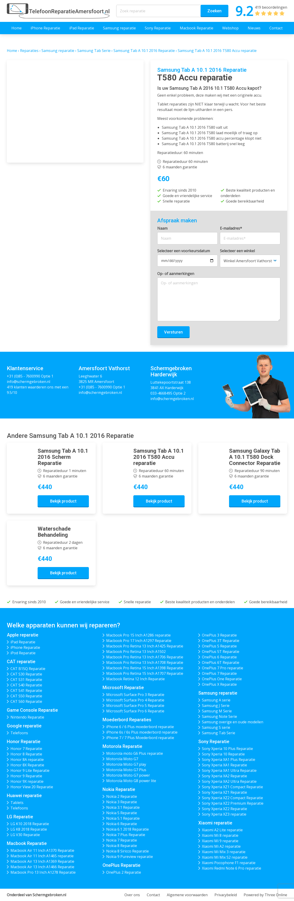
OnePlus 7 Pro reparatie (222, 667)
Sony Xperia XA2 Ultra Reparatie (229, 781)
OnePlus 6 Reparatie (219, 657)
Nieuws (254, 28)
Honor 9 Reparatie (26, 775)
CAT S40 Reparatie (26, 685)
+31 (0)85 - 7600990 (23, 376)
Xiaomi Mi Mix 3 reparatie (223, 851)
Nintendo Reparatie (27, 717)
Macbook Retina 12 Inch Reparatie (135, 678)
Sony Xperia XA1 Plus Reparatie (228, 759)
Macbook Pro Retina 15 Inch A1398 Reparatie (144, 667)
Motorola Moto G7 (122, 758)
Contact (276, 28)
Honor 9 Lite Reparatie (29, 770)
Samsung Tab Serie (94, 50)
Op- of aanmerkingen (175, 273)
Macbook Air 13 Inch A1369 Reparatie (42, 861)
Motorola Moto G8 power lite (131, 780)
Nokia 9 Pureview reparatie (129, 856)
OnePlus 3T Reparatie (220, 640)
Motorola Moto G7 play (126, 764)
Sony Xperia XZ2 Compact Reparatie (232, 797)
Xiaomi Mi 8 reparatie (220, 835)
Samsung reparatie (119, 28)
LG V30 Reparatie (25, 834)
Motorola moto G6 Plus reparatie (134, 753)
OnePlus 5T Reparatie (220, 651)
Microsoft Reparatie (123, 687)
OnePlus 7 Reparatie (219, 673)
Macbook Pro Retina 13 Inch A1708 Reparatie (144, 662)
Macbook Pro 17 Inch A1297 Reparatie (138, 640)
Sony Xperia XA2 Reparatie (224, 775)
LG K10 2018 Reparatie (29, 823)
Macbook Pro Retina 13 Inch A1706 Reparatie (144, 657)
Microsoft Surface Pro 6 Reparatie (135, 711)
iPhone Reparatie (45, 28)
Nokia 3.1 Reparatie (123, 807)
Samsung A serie (216, 700)
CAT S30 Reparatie (26, 674)
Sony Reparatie (158, 28)
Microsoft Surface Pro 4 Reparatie (135, 700)
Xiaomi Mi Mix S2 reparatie (225, 857)
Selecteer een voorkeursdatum (183, 250)
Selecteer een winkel (237, 250)
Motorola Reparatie (122, 746)
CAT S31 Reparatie (26, 679)
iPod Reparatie (23, 652)
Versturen (173, 332)
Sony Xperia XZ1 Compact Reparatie (232, 786)
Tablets (16, 802)
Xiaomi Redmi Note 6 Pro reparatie (231, 868)
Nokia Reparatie (119, 789)
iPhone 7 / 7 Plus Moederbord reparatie (140, 737)
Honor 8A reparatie (27, 759)
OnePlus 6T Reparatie (220, 662)
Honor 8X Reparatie (27, 765)
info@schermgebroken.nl (28, 381)
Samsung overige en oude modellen (232, 721)
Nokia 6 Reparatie (121, 823)
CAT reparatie (21, 661)
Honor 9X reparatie (27, 781)
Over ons (132, 894)
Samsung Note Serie (219, 716)
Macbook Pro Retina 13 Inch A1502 (136, 651)
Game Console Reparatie (32, 710)
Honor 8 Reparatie (26, 754)
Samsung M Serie (217, 711)
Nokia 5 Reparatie (121, 812)
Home (16, 28)
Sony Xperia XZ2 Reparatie (224, 808)
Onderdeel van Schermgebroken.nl (36, 894)
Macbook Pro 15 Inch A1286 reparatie (138, 635)
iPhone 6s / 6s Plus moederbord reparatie (142, 732)
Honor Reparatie (23, 741)
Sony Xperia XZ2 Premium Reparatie (232, 803)
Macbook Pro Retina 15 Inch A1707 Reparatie (144, 673)
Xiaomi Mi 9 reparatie (220, 840)
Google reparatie (24, 726)
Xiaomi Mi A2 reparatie (221, 846)
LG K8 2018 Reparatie (28, 829)
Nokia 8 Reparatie (121, 845)
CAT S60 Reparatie (26, 701)
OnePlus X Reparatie (219, 684)
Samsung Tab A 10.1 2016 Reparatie (144, 50)
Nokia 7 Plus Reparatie (125, 834)
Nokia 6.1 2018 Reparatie (127, 829)
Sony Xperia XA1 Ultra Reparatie (229, 770)
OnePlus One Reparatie (222, 678)
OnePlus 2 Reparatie (123, 872)
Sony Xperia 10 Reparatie (223, 754)
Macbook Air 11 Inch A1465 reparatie (42, 855)
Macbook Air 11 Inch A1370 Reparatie (42, 850)
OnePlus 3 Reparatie (219, 635)
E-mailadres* (231, 228)
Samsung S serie (216, 727)
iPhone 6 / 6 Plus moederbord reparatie (140, 726)
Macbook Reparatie (196, 28)
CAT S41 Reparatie (26, 690)
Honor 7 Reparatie (26, 748)
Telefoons (19, 732)
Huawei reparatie (24, 795)
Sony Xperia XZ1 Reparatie (224, 792)
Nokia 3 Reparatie (121, 801)
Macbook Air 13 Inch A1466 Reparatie (42, 866)
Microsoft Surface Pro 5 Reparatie (135, 705)
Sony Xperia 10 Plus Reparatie (227, 748)
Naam (162, 228)
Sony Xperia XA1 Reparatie (224, 765)
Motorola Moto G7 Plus (126, 769)
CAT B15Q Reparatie (27, 668)
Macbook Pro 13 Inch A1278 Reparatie (43, 872)
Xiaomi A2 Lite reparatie (222, 829)
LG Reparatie (20, 816)
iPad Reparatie (81, 28)
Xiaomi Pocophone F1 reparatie (228, 862)
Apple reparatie (22, 635)
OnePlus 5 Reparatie (219, 646)
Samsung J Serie (216, 705)
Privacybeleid (225, 894)
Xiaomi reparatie (215, 823)
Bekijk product (63, 501)
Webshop (230, 28)
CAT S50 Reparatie (26, 695)
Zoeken (214, 10)
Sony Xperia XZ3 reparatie (224, 814)
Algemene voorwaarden (187, 894)
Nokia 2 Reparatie (121, 796)
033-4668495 (161, 393)
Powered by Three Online (265, 894)
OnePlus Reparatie (121, 865)
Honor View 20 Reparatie (31, 786)
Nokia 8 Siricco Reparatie (127, 851)
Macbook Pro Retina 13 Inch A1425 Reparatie (144, 646)
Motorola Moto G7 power (128, 775)
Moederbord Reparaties (127, 719)
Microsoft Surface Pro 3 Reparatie (135, 694)
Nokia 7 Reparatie (121, 840)
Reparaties (29, 50)
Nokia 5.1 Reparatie (123, 818)
